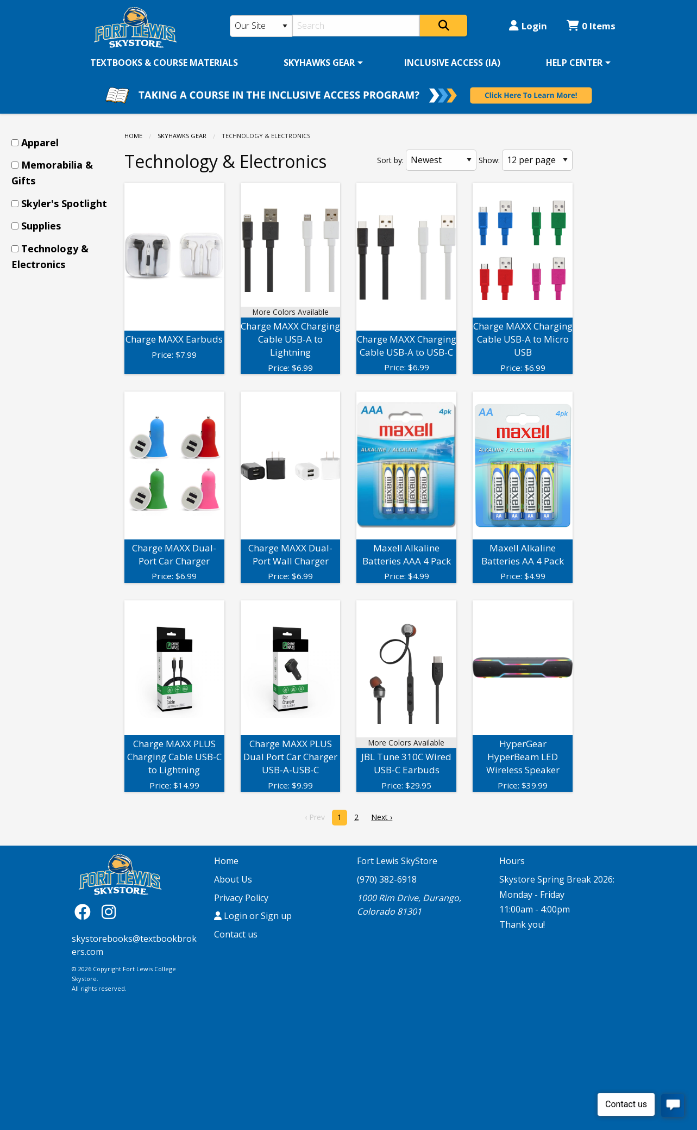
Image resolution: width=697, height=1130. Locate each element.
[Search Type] (261, 26)
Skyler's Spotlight (64, 203)
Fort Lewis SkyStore (397, 861)
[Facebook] (85, 911)
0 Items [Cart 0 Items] (591, 26)
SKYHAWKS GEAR (319, 63)
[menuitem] (164, 62)
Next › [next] (381, 817)
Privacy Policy (241, 898)
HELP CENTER (574, 63)
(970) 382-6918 (387, 879)
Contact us (236, 934)
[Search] (356, 25)
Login (528, 26)
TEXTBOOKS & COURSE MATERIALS (164, 63)
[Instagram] (109, 911)
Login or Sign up (253, 916)
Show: (489, 160)
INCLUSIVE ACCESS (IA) (452, 63)
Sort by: (390, 160)
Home (133, 136)
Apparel (40, 142)
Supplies (41, 225)
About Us (233, 879)
